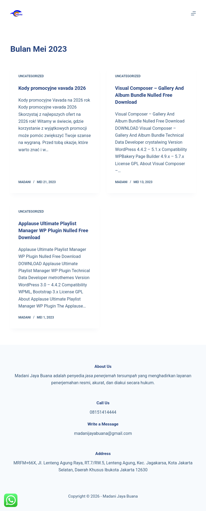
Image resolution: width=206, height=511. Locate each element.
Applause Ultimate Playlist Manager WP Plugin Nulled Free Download (50, 230)
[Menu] (193, 13)
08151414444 (103, 412)
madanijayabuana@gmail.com (103, 433)
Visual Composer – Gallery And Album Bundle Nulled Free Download (147, 95)
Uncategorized (31, 76)
